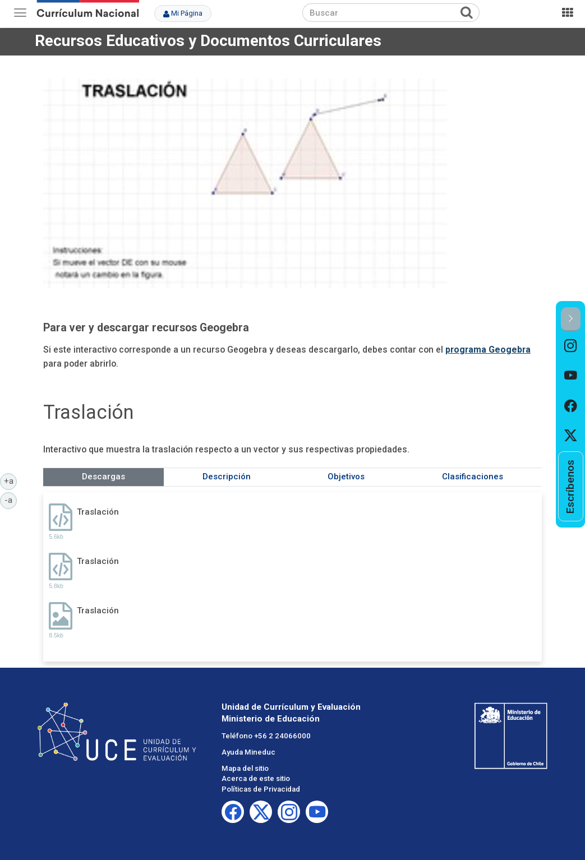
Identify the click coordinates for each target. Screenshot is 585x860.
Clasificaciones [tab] (472, 476)
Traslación (98, 512)
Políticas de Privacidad (261, 789)
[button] (571, 319)
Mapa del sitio (245, 768)
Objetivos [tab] (346, 476)
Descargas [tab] (103, 476)
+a (10, 480)
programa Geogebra (488, 349)
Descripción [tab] (226, 476)
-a (10, 499)
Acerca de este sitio (256, 778)
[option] (570, 346)
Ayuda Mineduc (248, 752)
